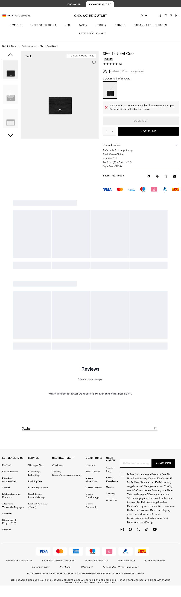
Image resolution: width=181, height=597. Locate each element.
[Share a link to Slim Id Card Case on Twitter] (166, 176)
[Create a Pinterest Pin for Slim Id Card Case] (157, 176)
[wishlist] (94, 62)
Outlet (5, 46)
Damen (14, 46)
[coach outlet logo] (90, 15)
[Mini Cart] (177, 15)
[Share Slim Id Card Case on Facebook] (149, 176)
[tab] (74, 4)
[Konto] (171, 15)
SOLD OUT (141, 120)
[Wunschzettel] (165, 15)
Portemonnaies (29, 46)
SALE (29, 56)
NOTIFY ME (148, 131)
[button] (10, 70)
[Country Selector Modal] (8, 15)
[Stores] (22, 15)
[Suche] (146, 15)
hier (129, 394)
